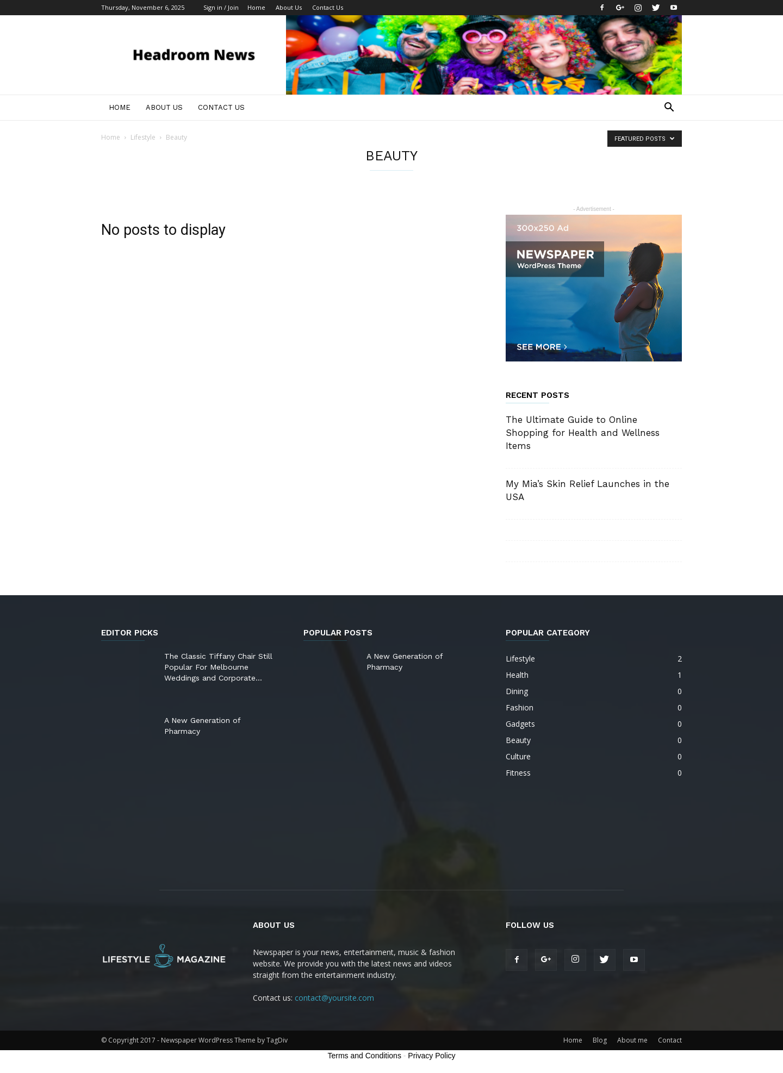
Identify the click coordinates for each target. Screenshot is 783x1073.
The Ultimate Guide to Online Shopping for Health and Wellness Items (583, 432)
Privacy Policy (431, 1055)
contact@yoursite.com (334, 998)
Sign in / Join (221, 7)
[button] (669, 108)
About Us (289, 7)
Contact (670, 1040)
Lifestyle (143, 137)
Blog (600, 1040)
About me (632, 1040)
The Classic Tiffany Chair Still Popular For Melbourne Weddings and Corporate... (218, 667)
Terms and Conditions (364, 1055)
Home (256, 7)
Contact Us (327, 7)
